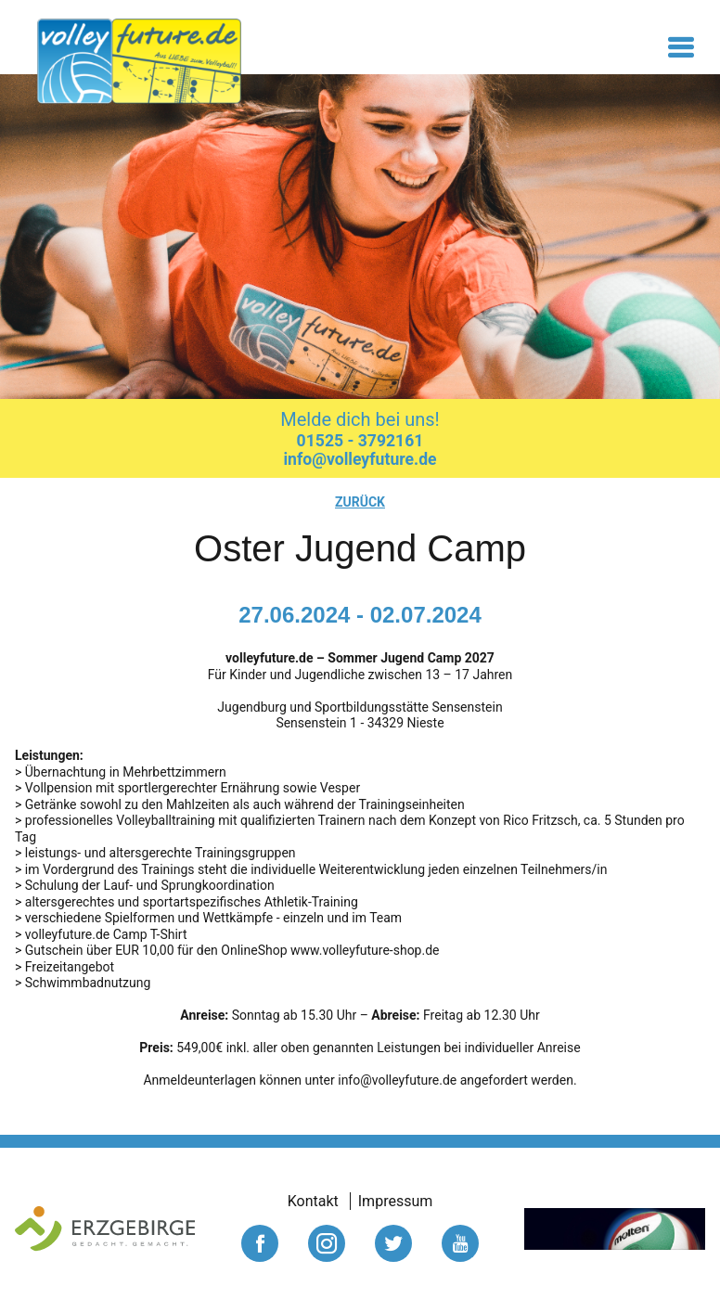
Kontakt (313, 1201)
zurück (360, 502)
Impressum (395, 1201)
